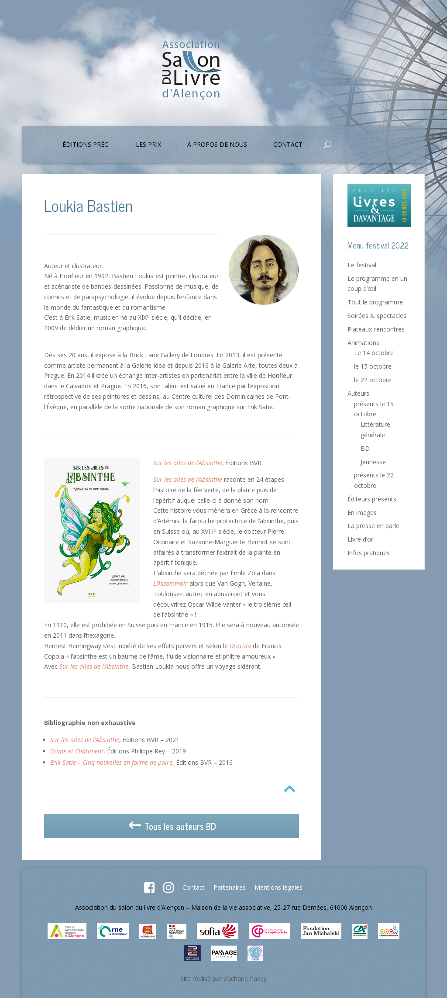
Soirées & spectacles (376, 315)
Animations (363, 342)
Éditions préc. (86, 145)
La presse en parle (373, 525)
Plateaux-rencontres (376, 329)
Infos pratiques (368, 553)
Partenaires (229, 887)
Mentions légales (278, 887)
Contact (288, 145)
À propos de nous (217, 145)
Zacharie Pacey (245, 978)
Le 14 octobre (374, 353)
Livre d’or (360, 539)
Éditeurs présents (371, 499)
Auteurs (358, 393)
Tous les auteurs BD (171, 826)
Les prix (148, 145)
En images (362, 512)
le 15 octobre (373, 366)
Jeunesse (373, 462)
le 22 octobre (373, 380)
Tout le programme (375, 302)
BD (365, 448)
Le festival (361, 265)
